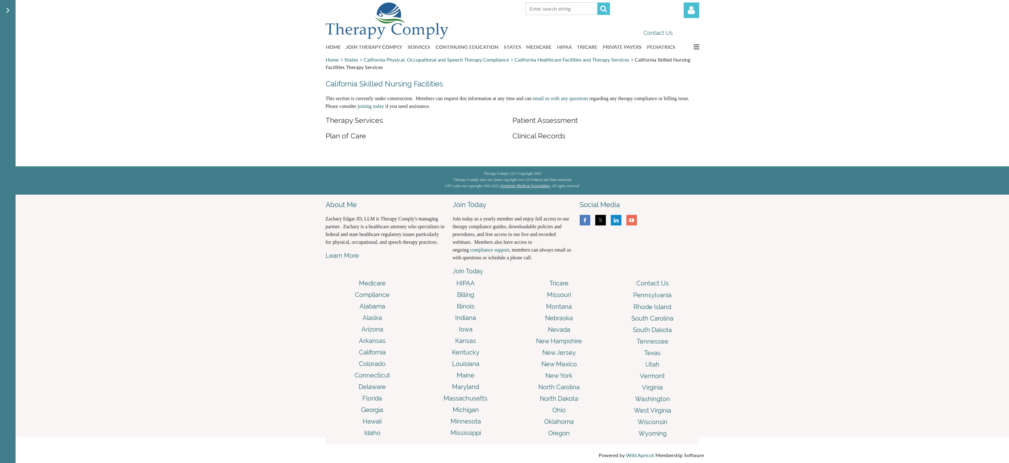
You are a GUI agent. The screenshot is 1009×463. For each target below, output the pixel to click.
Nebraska (559, 318)
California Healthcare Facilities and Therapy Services (572, 60)
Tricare (558, 283)
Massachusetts (466, 398)
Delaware (372, 387)
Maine (465, 375)
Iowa (466, 329)
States (351, 60)
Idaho (372, 433)
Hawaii (372, 421)
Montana (559, 306)
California (372, 352)
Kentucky (465, 352)
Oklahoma (559, 421)
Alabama (372, 306)
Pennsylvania (652, 295)
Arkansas (372, 341)
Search (603, 8)
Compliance (372, 295)
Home (332, 60)
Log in (691, 10)
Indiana (465, 318)
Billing (465, 295)
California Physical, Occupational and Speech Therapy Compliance (436, 60)
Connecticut (372, 375)
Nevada (559, 329)
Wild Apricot (640, 455)
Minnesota (465, 421)
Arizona (372, 329)
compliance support (489, 249)
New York (559, 375)
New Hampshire (559, 341)
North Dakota (559, 398)
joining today (371, 106)
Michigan (466, 410)
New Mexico (559, 364)
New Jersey (559, 352)
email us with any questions (560, 98)
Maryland (465, 387)
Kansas (465, 341)
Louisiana (465, 364)
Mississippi (465, 433)
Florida (372, 398)
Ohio (559, 410)
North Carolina (559, 387)
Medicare (372, 283)
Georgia (372, 410)
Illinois (465, 306)
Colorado (372, 364)
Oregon (559, 433)
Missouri (559, 295)
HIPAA (465, 283)
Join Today (468, 271)
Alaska (372, 318)
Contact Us (658, 33)
